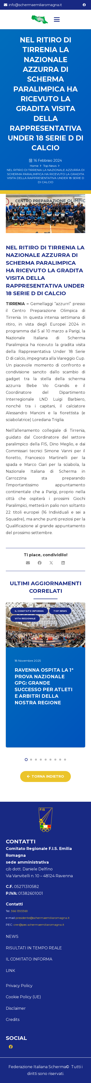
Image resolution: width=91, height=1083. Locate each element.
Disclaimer (16, 1008)
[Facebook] (84, 5)
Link (10, 970)
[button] (57, 19)
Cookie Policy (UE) (23, 997)
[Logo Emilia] (39, 19)
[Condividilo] (40, 563)
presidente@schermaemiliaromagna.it (43, 918)
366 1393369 (19, 911)
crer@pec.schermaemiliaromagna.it (39, 924)
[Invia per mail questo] (28, 563)
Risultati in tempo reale (34, 948)
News (12, 936)
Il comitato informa (29, 959)
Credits (12, 1019)
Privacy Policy (19, 985)
